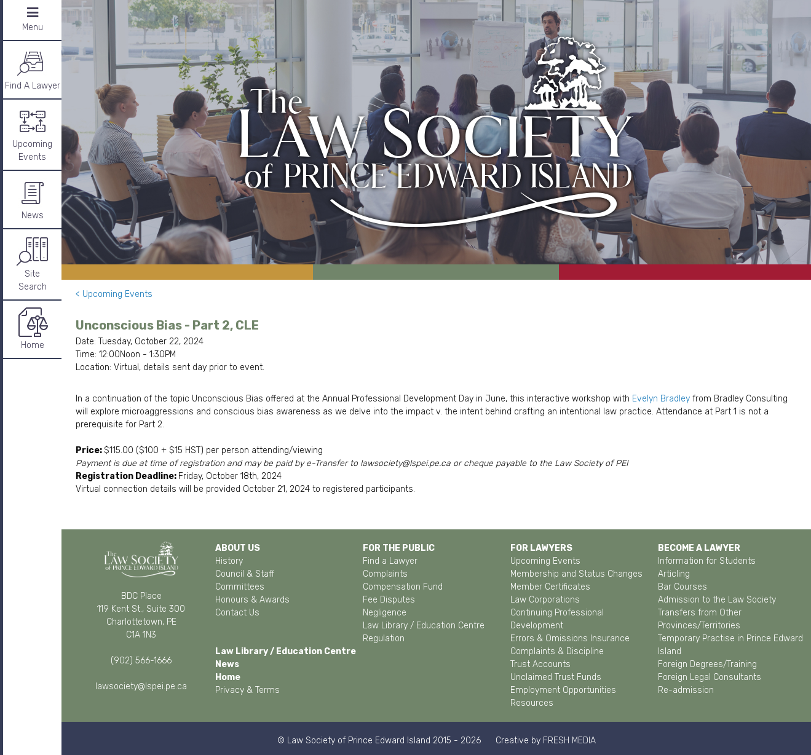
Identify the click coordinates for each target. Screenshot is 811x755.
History (229, 561)
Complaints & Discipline (557, 651)
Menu (32, 19)
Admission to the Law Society (717, 600)
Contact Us (237, 612)
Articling (674, 574)
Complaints (385, 574)
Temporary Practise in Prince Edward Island (730, 645)
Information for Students (707, 561)
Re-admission (686, 690)
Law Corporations (545, 600)
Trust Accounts (540, 664)
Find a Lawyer (390, 561)
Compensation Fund (403, 587)
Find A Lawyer (32, 69)
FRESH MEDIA (569, 740)
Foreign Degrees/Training (707, 664)
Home (33, 328)
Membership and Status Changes (576, 574)
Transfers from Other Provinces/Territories (700, 619)
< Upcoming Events (114, 294)
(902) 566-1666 (141, 660)
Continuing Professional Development (557, 619)
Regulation (384, 638)
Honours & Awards (252, 600)
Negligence (384, 612)
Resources (531, 703)
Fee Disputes (389, 600)
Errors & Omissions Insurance (570, 638)
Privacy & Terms (247, 690)
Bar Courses (682, 587)
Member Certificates (550, 587)
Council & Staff (244, 574)
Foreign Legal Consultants (709, 677)
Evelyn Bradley (661, 398)
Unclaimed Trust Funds (555, 677)
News (33, 199)
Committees (239, 587)
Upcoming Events (32, 134)
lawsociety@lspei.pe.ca (141, 686)
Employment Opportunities (563, 690)
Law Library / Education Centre (424, 625)
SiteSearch (33, 263)
